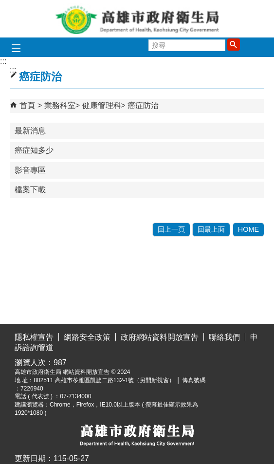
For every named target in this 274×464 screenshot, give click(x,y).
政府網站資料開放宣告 (160, 337)
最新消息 (30, 131)
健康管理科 (101, 105)
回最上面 (211, 229)
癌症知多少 (34, 150)
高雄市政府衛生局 (137, 18)
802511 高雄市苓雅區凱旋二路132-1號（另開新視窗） (104, 380)
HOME (248, 229)
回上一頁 (171, 229)
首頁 (27, 105)
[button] (233, 44)
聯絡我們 (224, 337)
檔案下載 (30, 190)
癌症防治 (143, 105)
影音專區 (30, 170)
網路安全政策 (87, 337)
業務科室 (59, 105)
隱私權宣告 (34, 337)
